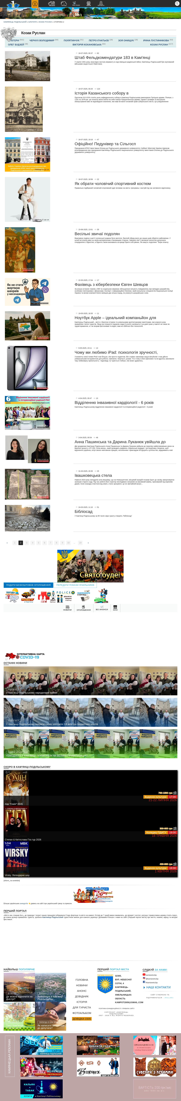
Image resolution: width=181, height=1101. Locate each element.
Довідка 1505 (82, 1018)
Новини (81, 985)
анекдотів (24, 903)
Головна (82, 979)
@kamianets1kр (150, 978)
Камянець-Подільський (15, 22)
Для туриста (82, 1007)
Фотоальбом (81, 1013)
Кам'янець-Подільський (52, 917)
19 (80, 543)
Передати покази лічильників (75, 585)
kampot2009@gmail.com (129, 1002)
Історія (82, 1001)
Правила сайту (128, 1008)
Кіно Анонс (76, 3)
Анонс (82, 990)
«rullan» (169, 997)
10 (68, 543)
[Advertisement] (90, 632)
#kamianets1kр (150, 982)
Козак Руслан (45, 22)
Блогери (33, 22)
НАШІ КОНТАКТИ (158, 987)
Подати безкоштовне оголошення (28, 585)
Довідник (81, 996)
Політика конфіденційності (110, 1008)
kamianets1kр (150, 974)
